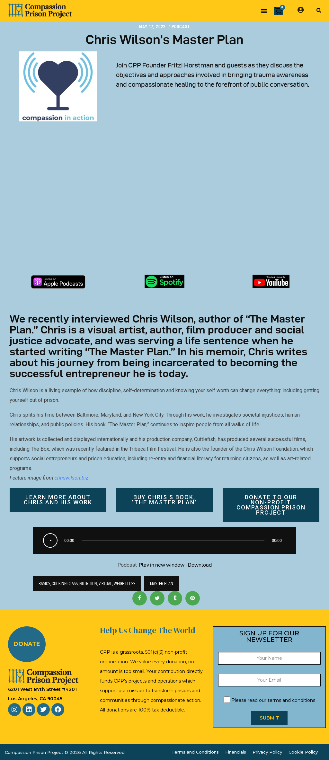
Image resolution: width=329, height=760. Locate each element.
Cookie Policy (303, 752)
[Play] (50, 540)
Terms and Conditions (195, 752)
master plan (161, 583)
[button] (264, 10)
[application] (164, 540)
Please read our (269, 700)
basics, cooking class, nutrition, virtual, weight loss (87, 583)
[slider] (173, 540)
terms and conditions (291, 700)
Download (200, 565)
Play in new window (161, 565)
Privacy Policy (267, 752)
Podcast (181, 26)
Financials (235, 752)
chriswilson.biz (71, 478)
